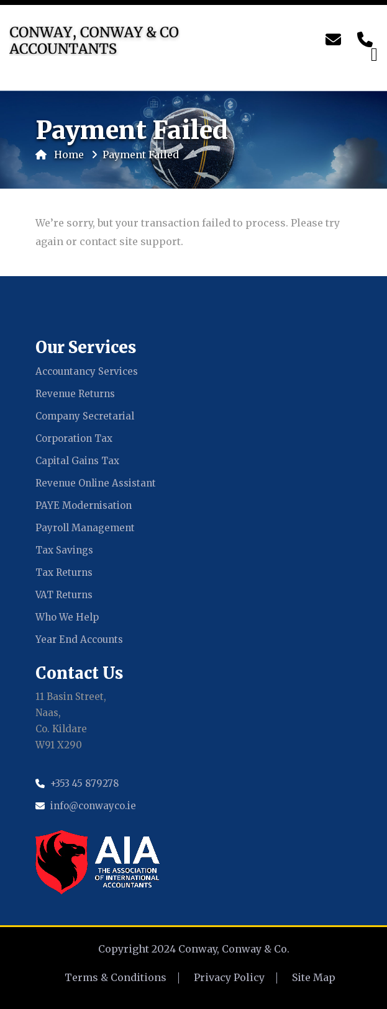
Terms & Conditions (115, 977)
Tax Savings (64, 550)
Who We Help (67, 617)
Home (59, 154)
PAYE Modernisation (83, 505)
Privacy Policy (229, 977)
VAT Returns (64, 595)
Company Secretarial (84, 416)
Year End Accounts (79, 639)
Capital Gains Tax (77, 461)
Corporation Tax (73, 438)
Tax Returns (64, 572)
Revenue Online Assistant (95, 483)
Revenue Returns (75, 394)
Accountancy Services (86, 371)
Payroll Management (85, 528)
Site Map (313, 977)
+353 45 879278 (84, 783)
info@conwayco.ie (93, 806)
